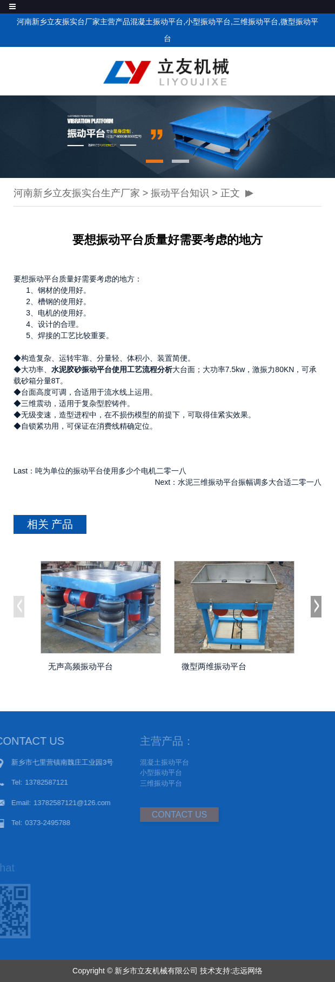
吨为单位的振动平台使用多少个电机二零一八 (110, 470)
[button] (154, 161)
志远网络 (247, 970)
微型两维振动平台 (214, 666)
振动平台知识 (180, 193)
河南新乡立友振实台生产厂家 (77, 193)
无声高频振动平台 (80, 666)
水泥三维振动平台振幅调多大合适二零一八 (249, 482)
